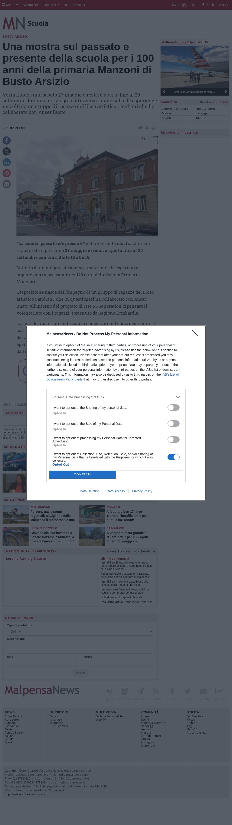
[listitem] (116, 397)
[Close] (196, 334)
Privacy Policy (142, 491)
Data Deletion (90, 491)
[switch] (174, 407)
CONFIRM (82, 474)
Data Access (116, 491)
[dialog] (116, 412)
